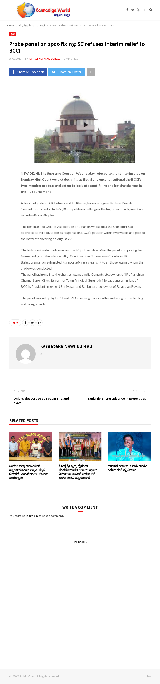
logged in (32, 515)
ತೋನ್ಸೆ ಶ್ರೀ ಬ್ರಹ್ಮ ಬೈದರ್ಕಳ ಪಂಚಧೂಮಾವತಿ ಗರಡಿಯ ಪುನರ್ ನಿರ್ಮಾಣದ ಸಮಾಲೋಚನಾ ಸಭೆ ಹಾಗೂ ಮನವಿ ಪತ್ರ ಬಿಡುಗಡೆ (78, 472)
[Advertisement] (80, 600)
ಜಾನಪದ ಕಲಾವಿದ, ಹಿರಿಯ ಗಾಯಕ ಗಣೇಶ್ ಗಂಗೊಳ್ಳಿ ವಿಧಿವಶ (127, 468)
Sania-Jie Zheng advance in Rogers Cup (117, 398)
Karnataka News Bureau (44, 58)
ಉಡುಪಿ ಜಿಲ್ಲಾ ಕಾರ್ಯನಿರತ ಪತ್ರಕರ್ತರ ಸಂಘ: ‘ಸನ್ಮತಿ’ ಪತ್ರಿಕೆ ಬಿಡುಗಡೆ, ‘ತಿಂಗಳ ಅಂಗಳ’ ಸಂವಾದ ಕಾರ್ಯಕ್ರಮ (28, 472)
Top (147, 676)
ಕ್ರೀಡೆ (13, 33)
